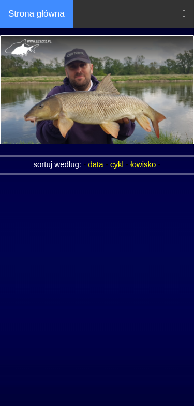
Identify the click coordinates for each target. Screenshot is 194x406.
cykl (117, 164)
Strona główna (36, 14)
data (95, 164)
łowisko (143, 164)
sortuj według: (59, 164)
